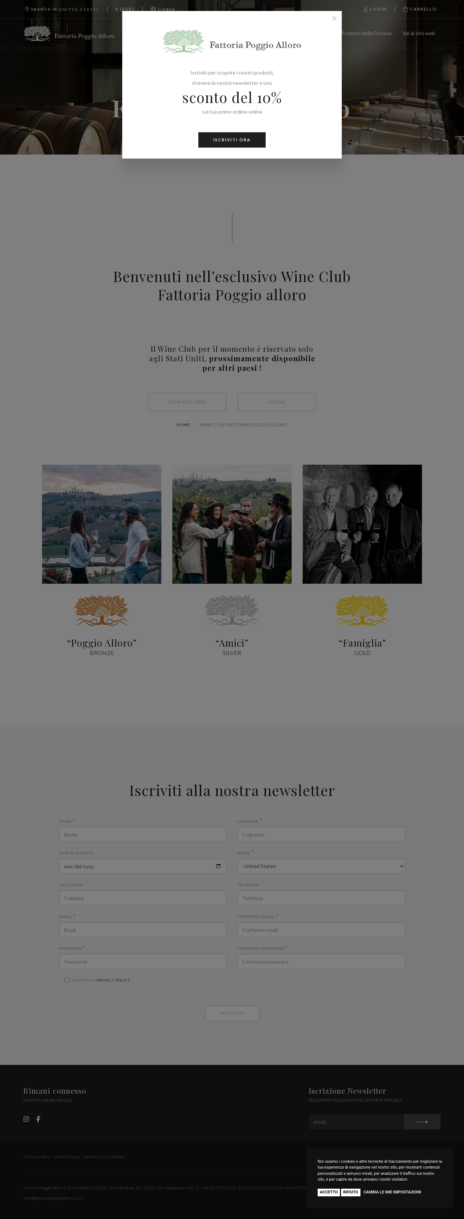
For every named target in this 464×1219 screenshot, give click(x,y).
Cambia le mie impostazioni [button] (392, 1192)
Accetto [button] (329, 1192)
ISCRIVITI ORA (232, 139)
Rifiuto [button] (350, 1192)
